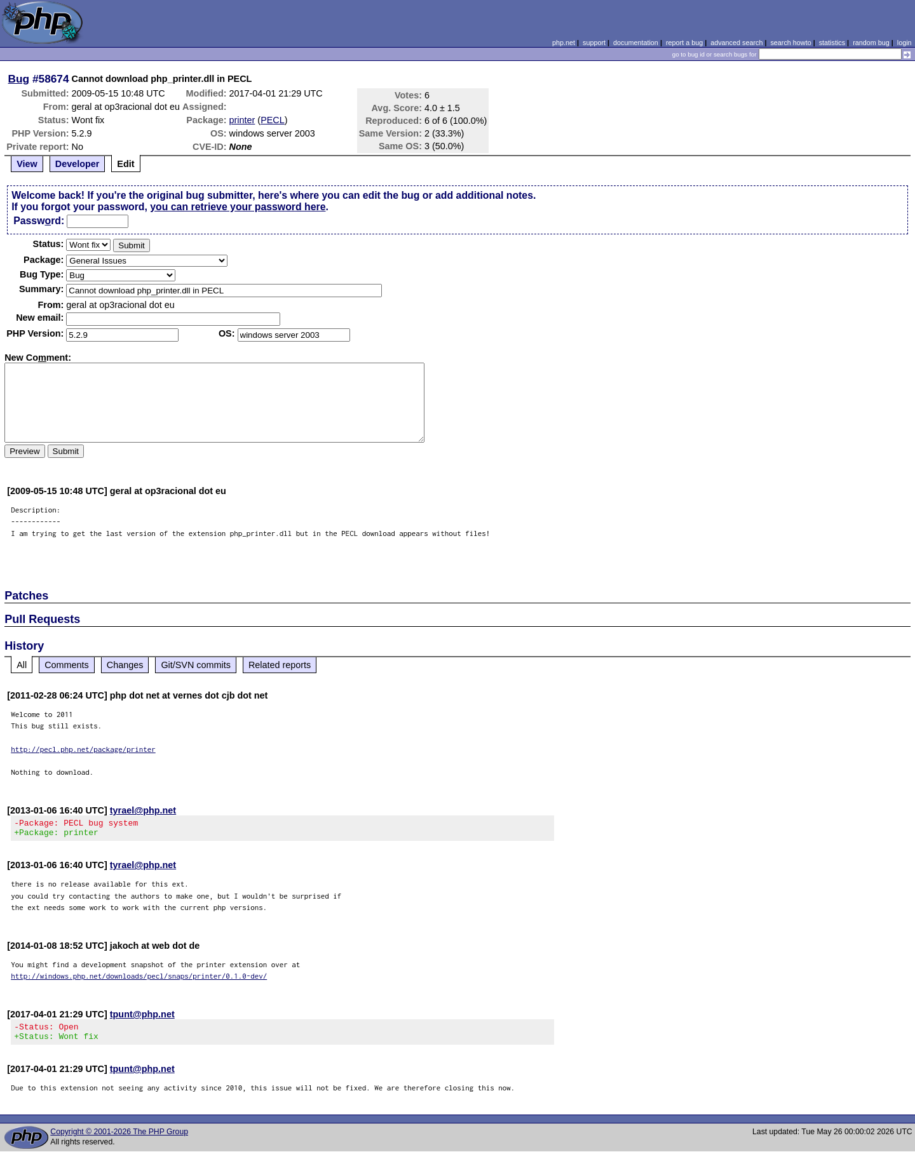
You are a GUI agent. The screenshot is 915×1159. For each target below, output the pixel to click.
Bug (19, 78)
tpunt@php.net (142, 1018)
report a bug (684, 42)
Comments (66, 665)
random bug (871, 42)
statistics (832, 42)
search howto (790, 42)
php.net (563, 42)
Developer (77, 164)
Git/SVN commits (196, 665)
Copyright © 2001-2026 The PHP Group (119, 1139)
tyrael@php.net (143, 810)
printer (242, 120)
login (904, 42)
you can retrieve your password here (237, 206)
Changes (125, 665)
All (22, 665)
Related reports (279, 665)
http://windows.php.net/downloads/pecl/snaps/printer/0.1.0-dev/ (139, 979)
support (594, 42)
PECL (273, 120)
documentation (635, 42)
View (27, 164)
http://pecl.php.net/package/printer (83, 749)
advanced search (736, 42)
